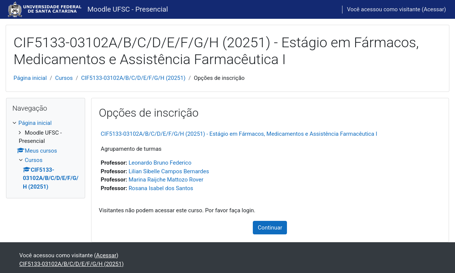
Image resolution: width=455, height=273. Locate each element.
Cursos (64, 78)
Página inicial (30, 78)
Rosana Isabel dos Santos (161, 188)
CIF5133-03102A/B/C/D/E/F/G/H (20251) (133, 78)
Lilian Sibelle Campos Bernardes (169, 171)
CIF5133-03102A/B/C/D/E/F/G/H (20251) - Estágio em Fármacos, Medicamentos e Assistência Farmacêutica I (239, 133)
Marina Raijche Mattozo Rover (166, 179)
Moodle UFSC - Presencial (127, 9)
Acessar (433, 9)
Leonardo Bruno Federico (160, 162)
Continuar (270, 227)
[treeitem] (45, 155)
